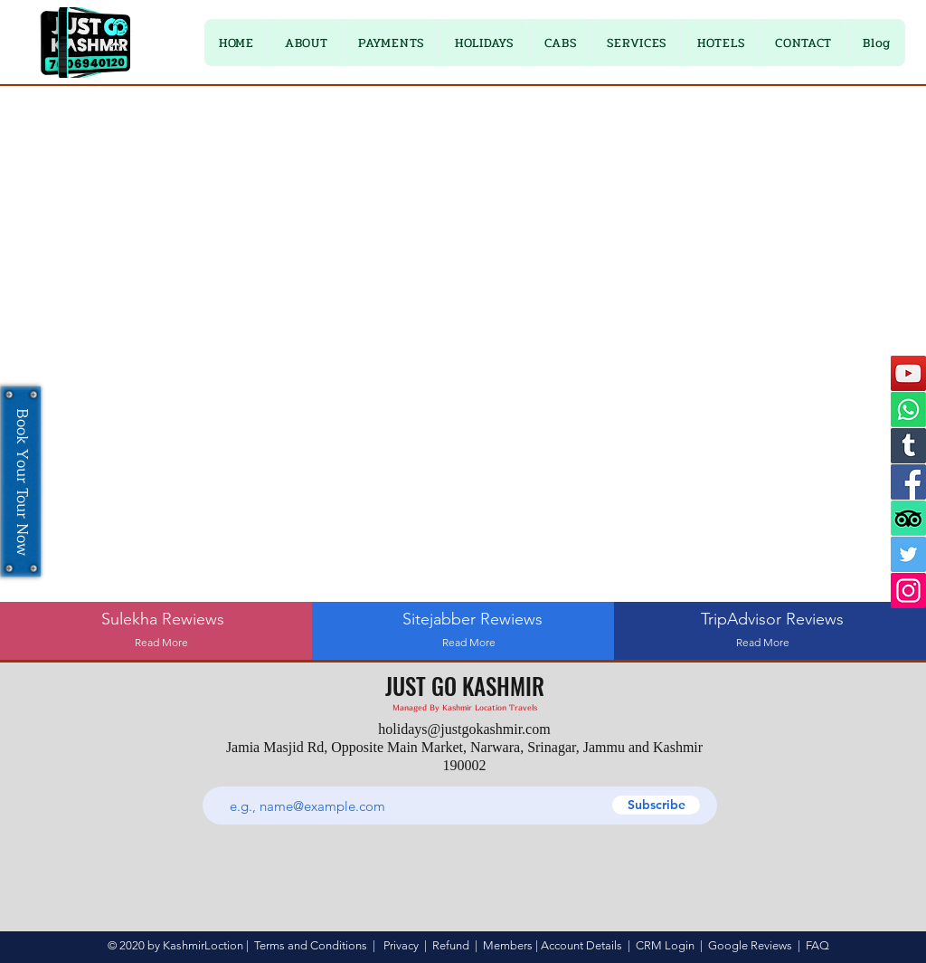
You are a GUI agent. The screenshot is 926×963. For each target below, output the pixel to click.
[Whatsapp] (908, 409)
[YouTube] (908, 373)
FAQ (817, 945)
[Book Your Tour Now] (21, 481)
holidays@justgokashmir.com (464, 729)
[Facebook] (908, 482)
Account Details (581, 945)
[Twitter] (908, 554)
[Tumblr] (908, 445)
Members (508, 945)
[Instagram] (908, 590)
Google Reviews (750, 945)
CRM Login (665, 945)
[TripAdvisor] (908, 518)
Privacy (401, 945)
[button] (391, 42)
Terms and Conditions (310, 945)
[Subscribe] (656, 805)
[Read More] (161, 643)
